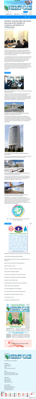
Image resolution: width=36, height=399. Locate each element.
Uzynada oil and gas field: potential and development (13, 256)
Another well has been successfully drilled (11, 285)
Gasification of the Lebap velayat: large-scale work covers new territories (17, 253)
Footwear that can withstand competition (11, 271)
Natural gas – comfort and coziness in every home (13, 268)
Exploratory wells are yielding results (11, 280)
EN (8, 11)
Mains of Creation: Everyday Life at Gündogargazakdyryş (14, 263)
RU (10, 11)
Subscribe (25, 11)
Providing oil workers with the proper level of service (13, 294)
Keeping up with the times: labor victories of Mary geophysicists (15, 282)
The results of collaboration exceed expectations (12, 288)
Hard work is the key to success (9, 265)
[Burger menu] (29, 17)
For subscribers (8, 223)
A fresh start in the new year (9, 297)
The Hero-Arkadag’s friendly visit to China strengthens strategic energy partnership (17, 260)
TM (5, 11)
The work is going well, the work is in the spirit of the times (14, 291)
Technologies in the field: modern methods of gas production (15, 277)
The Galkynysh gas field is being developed (11, 300)
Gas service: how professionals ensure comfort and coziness (15, 274)
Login (30, 11)
